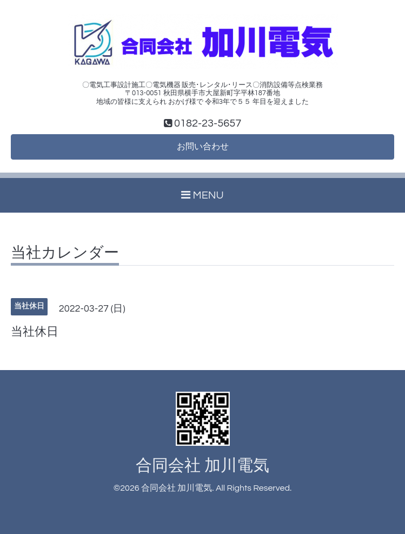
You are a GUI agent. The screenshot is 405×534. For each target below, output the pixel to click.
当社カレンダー (65, 253)
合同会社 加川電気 (202, 465)
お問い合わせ (203, 146)
